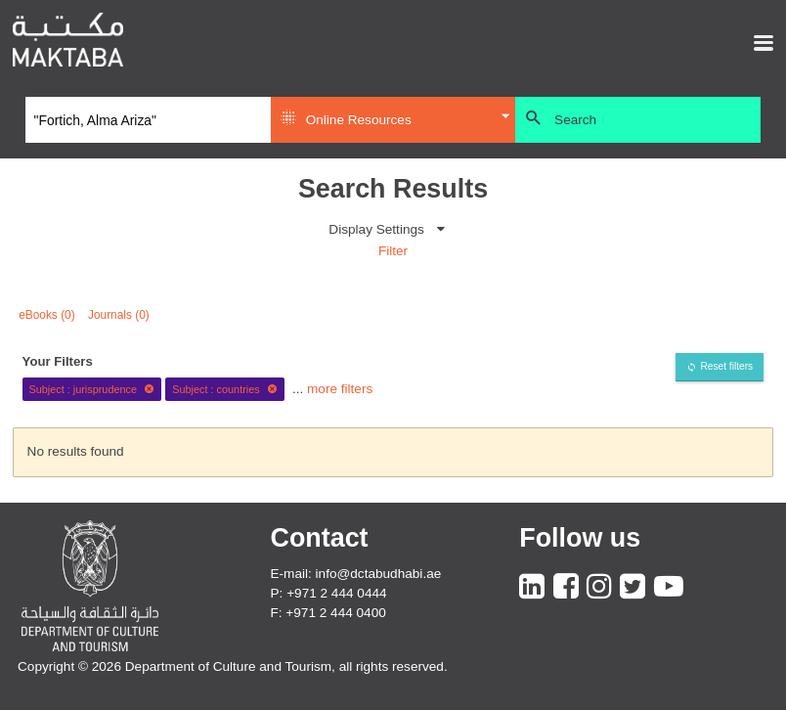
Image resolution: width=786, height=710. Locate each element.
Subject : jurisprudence (91, 389)
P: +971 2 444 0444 (329, 593)
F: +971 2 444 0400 (328, 612)
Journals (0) (119, 315)
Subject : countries (225, 389)
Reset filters (726, 366)
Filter (393, 251)
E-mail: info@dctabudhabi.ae (356, 573)
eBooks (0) (47, 315)
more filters (339, 388)
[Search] (148, 120)
